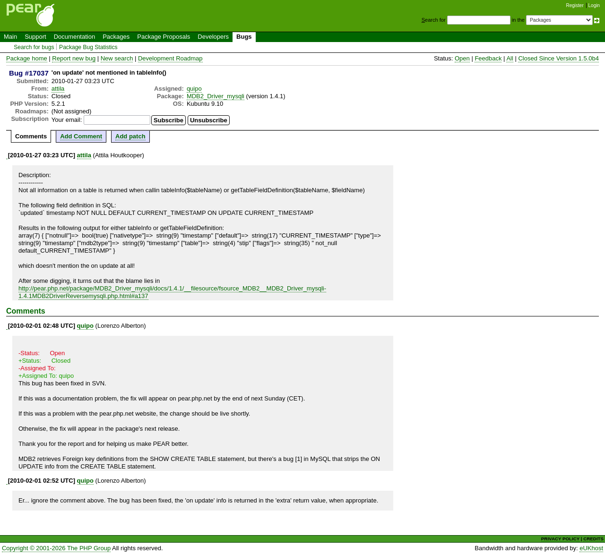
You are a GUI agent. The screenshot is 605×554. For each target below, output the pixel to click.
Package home (26, 58)
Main (10, 36)
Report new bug (73, 58)
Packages (116, 36)
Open (462, 58)
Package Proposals (163, 36)
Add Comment (81, 136)
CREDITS (593, 538)
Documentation (74, 36)
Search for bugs (34, 47)
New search (117, 58)
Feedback (488, 58)
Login (594, 5)
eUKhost (591, 548)
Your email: (67, 119)
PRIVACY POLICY (560, 538)
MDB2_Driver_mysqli (215, 96)
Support (35, 36)
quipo (194, 88)
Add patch (130, 136)
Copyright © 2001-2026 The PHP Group (56, 548)
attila (58, 88)
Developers (213, 36)
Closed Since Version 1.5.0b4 (558, 58)
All (509, 58)
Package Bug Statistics (88, 47)
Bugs (244, 36)
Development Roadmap (170, 58)
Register (575, 5)
